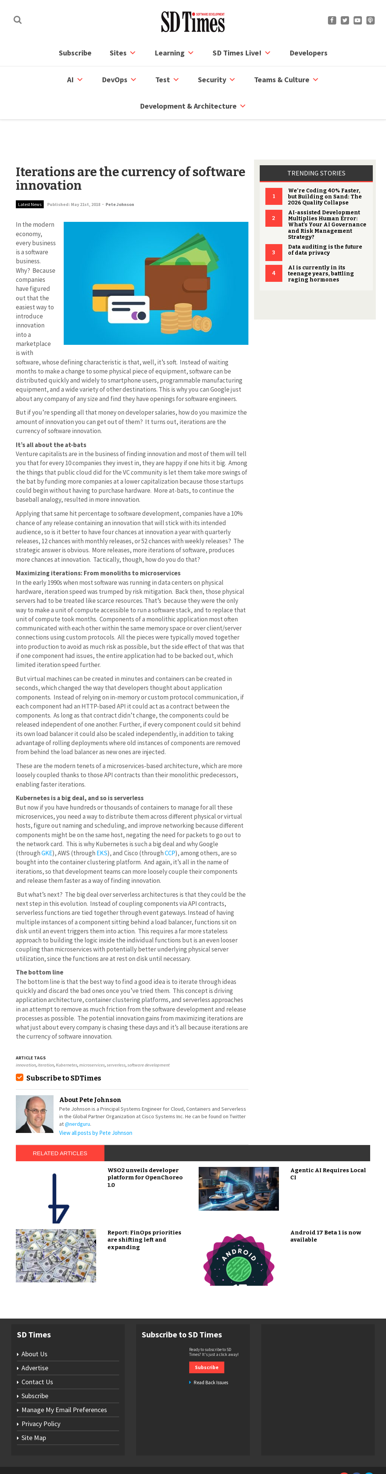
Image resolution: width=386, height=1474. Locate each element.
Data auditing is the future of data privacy (325, 221)
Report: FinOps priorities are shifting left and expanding (144, 1211)
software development (148, 1036)
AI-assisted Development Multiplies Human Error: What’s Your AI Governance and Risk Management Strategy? (327, 196)
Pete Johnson (120, 175)
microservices (92, 1036)
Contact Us (37, 1353)
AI (75, 79)
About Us (34, 1325)
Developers (309, 52)
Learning (175, 53)
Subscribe (75, 52)
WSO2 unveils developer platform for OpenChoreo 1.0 (145, 1149)
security (217, 79)
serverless (116, 1036)
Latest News (29, 175)
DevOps (119, 79)
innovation (26, 1036)
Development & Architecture (193, 106)
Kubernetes (66, 1036)
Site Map (33, 1409)
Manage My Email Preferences (64, 1381)
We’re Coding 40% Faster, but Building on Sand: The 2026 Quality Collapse (325, 168)
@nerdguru (77, 1095)
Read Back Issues (211, 1354)
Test (167, 79)
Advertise (34, 1339)
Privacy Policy (40, 1395)
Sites (123, 53)
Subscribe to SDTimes (63, 1049)
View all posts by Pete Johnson (95, 1104)
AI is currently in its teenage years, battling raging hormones (321, 245)
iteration (46, 1036)
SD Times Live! (242, 53)
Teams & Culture (286, 79)
